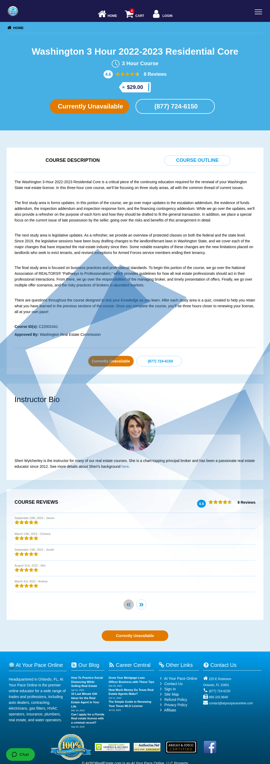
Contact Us (171, 684)
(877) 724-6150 (175, 106)
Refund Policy (175, 699)
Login (162, 14)
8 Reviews (154, 74)
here (125, 466)
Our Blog (85, 665)
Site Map (169, 694)
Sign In (167, 689)
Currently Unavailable (89, 106)
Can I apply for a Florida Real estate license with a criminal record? (87, 718)
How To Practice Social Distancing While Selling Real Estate (87, 681)
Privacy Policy (175, 705)
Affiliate (167, 710)
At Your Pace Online (178, 678)
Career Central (130, 665)
